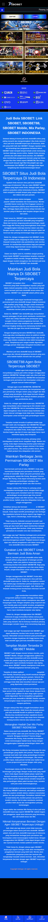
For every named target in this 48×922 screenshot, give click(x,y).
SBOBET (34, 199)
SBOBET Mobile (30, 672)
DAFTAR (12, 17)
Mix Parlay (31, 507)
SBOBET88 (11, 370)
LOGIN (35, 17)
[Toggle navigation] (3, 4)
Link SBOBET (10, 595)
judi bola (29, 283)
